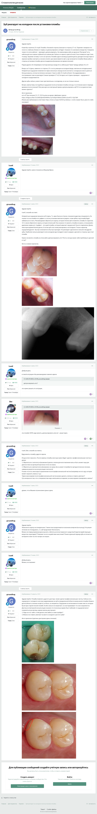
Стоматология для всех (12, 2)
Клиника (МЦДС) (8, 7)
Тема (43, 809)
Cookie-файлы (51, 809)
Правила (13, 12)
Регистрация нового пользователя (27, 786)
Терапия (21, 32)
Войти (69, 784)
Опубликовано (30, 39)
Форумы (4, 12)
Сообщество (21, 8)
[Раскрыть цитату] (24, 379)
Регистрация (90, 2)
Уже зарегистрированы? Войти (73, 2)
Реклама (33, 7)
